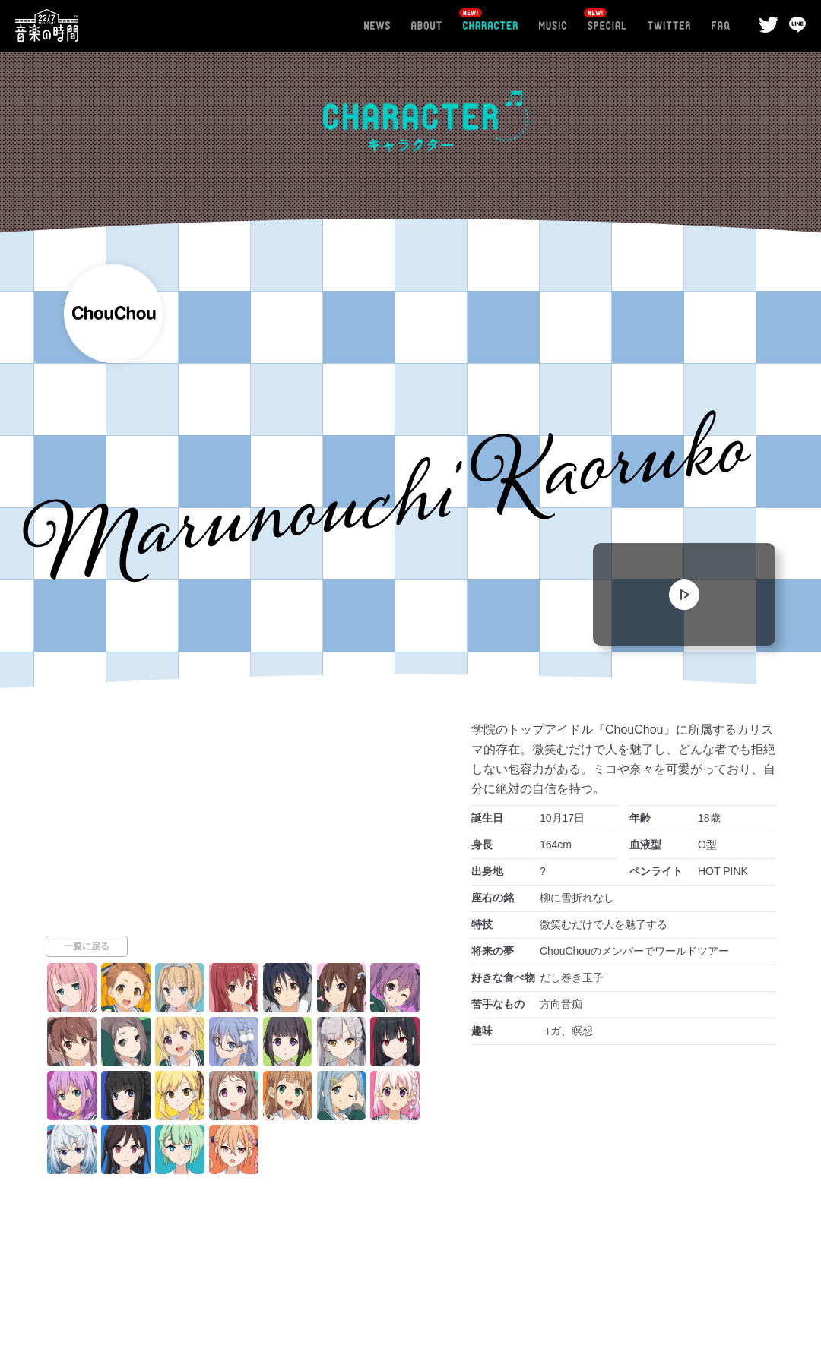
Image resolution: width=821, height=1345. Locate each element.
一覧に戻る (86, 1034)
